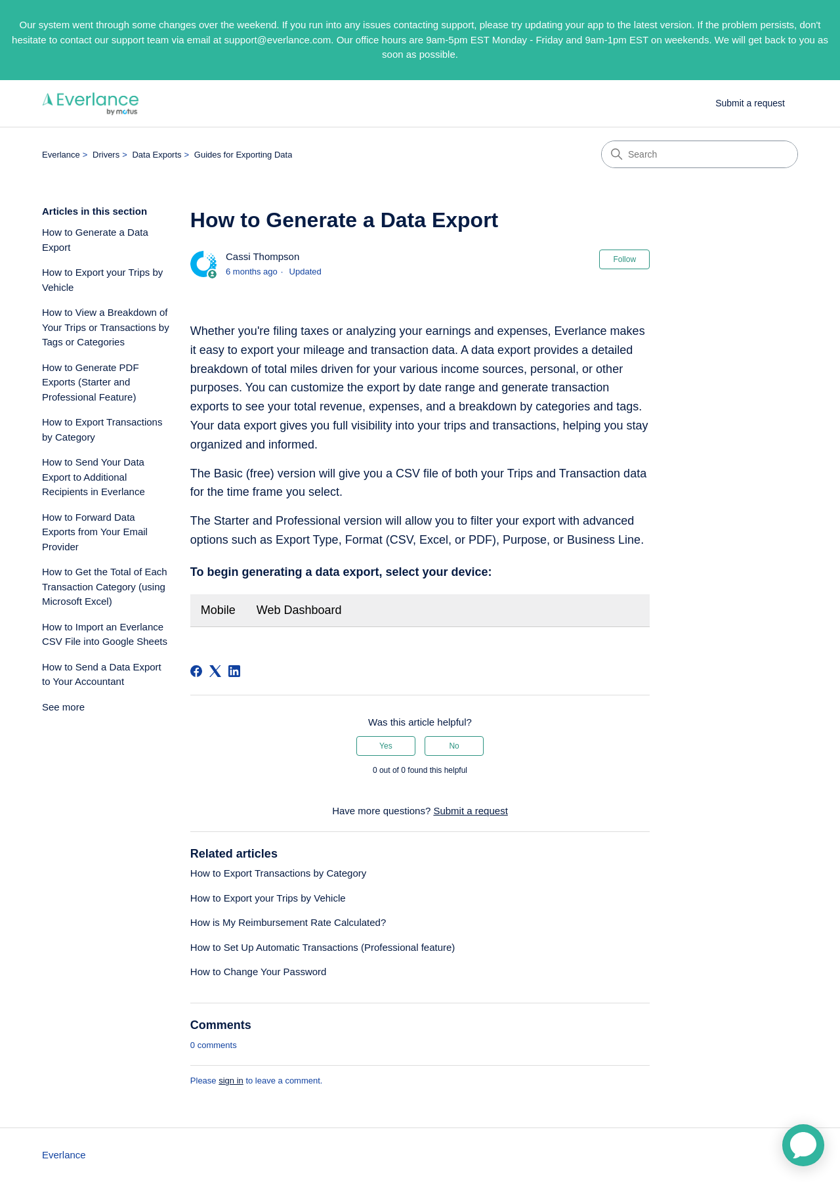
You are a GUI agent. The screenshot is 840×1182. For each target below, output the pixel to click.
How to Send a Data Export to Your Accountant (101, 674)
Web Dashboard (299, 610)
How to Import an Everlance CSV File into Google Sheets (104, 634)
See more (63, 706)
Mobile (218, 610)
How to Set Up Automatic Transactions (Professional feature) (322, 947)
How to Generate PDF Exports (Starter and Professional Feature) (90, 382)
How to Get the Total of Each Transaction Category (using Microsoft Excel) (104, 586)
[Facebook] (196, 671)
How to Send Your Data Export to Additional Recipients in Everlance (93, 476)
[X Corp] (215, 671)
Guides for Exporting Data (243, 155)
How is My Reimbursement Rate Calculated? (288, 922)
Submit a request (750, 103)
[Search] (699, 154)
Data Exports (156, 155)
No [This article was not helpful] (454, 746)
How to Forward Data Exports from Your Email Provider (95, 532)
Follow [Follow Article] (624, 259)
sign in (231, 1080)
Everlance (61, 155)
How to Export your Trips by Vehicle (102, 280)
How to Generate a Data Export (95, 240)
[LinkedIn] (234, 671)
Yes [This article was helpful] (385, 746)
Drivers (106, 155)
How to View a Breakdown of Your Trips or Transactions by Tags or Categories (105, 327)
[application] (803, 1145)
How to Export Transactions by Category (102, 429)
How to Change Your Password (258, 971)
